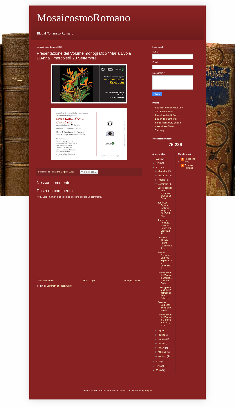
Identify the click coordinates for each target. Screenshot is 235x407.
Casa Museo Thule (164, 126)
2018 (158, 163)
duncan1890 (125, 390)
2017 (158, 167)
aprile (161, 343)
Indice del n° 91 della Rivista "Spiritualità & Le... (165, 243)
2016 (158, 361)
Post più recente (46, 280)
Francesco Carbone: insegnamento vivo (164, 306)
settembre (163, 184)
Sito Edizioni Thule (164, 111)
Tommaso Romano (189, 166)
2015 (158, 366)
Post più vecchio (132, 280)
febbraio (162, 352)
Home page (89, 280)
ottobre (162, 180)
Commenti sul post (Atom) (59, 286)
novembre (163, 175)
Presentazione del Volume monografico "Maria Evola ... (165, 278)
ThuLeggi (159, 130)
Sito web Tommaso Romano (169, 107)
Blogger (148, 390)
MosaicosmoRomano (83, 18)
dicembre (163, 171)
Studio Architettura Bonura (168, 122)
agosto (162, 330)
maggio (162, 339)
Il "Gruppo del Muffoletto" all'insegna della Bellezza (164, 292)
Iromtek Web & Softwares (167, 115)
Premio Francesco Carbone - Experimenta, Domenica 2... (165, 260)
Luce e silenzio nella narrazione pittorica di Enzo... (165, 193)
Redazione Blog (190, 160)
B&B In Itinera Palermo (166, 119)
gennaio (162, 356)
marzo (161, 347)
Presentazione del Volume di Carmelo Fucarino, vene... (165, 320)
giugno (162, 335)
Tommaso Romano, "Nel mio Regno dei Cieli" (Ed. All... (164, 209)
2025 (158, 159)
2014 (158, 370)
